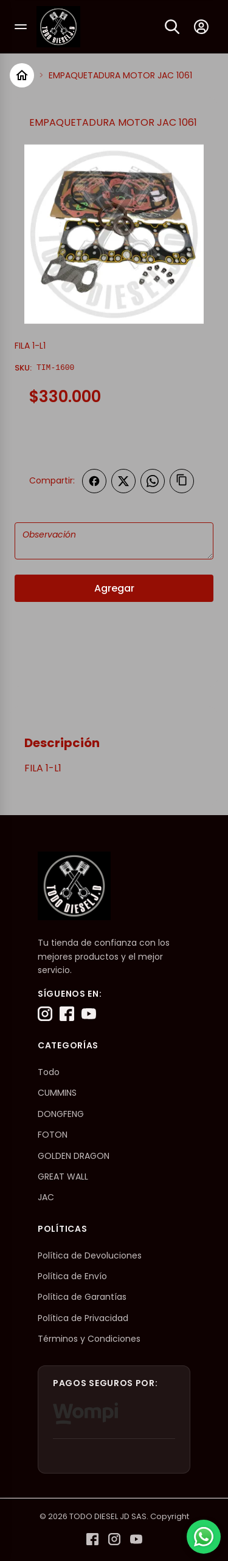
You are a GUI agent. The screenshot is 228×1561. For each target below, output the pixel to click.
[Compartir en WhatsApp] (152, 481)
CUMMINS (57, 1093)
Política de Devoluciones (90, 1255)
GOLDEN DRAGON (73, 1156)
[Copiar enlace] (182, 481)
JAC (46, 1197)
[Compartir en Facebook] (94, 481)
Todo (49, 1072)
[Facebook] (67, 1013)
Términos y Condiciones (89, 1339)
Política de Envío (72, 1276)
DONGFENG (61, 1114)
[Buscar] (172, 27)
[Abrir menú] (21, 26)
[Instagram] (45, 1013)
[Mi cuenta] (201, 27)
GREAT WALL (63, 1176)
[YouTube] (88, 1013)
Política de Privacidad (83, 1318)
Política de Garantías (82, 1297)
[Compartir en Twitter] (123, 481)
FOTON (52, 1135)
